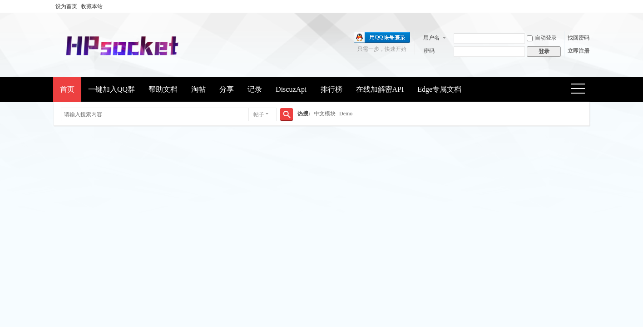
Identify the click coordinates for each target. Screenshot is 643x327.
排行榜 (331, 89)
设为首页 (66, 6)
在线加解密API (380, 89)
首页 (67, 89)
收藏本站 (92, 6)
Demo (345, 113)
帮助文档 (163, 89)
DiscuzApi (291, 89)
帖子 (258, 114)
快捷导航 (581, 90)
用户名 (431, 38)
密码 (429, 51)
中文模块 (325, 113)
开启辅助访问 (587, 6)
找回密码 (578, 38)
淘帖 (198, 89)
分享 (226, 89)
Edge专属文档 (439, 89)
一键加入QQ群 (111, 89)
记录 (254, 89)
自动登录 (542, 38)
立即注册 (578, 51)
